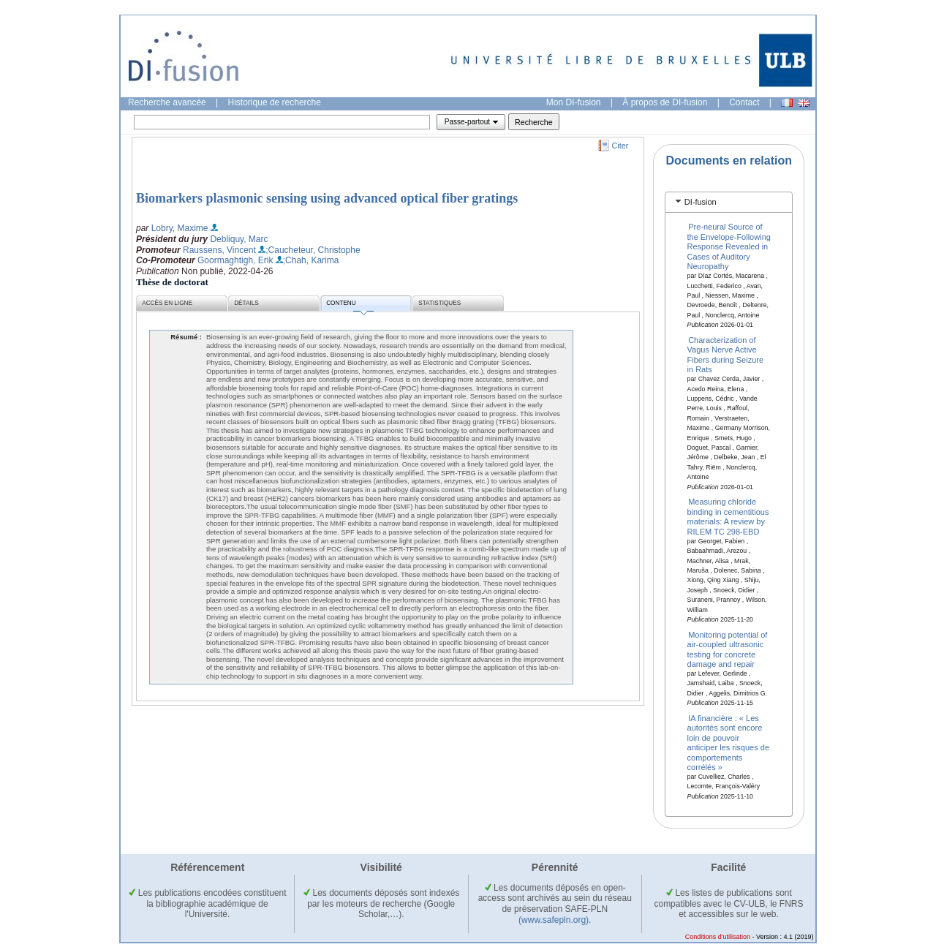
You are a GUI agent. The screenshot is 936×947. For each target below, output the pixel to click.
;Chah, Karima (311, 260)
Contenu (349, 305)
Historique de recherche (274, 102)
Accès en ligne (167, 303)
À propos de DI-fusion (664, 102)
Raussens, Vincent (219, 250)
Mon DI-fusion (573, 102)
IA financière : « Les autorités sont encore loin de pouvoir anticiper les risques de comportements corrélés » (728, 742)
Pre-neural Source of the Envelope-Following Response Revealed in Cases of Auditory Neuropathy (729, 246)
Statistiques (439, 303)
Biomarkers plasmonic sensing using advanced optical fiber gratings (327, 198)
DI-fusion (700, 201)
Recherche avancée (167, 102)
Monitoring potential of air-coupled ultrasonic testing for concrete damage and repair (727, 649)
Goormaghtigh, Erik (235, 260)
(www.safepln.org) (553, 920)
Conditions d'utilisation (717, 936)
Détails (246, 303)
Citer (620, 145)
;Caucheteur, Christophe (312, 250)
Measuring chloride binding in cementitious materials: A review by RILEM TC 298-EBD (728, 516)
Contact (744, 102)
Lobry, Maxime (179, 228)
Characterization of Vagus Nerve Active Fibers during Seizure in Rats (725, 355)
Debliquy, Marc (239, 239)
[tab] (729, 202)
